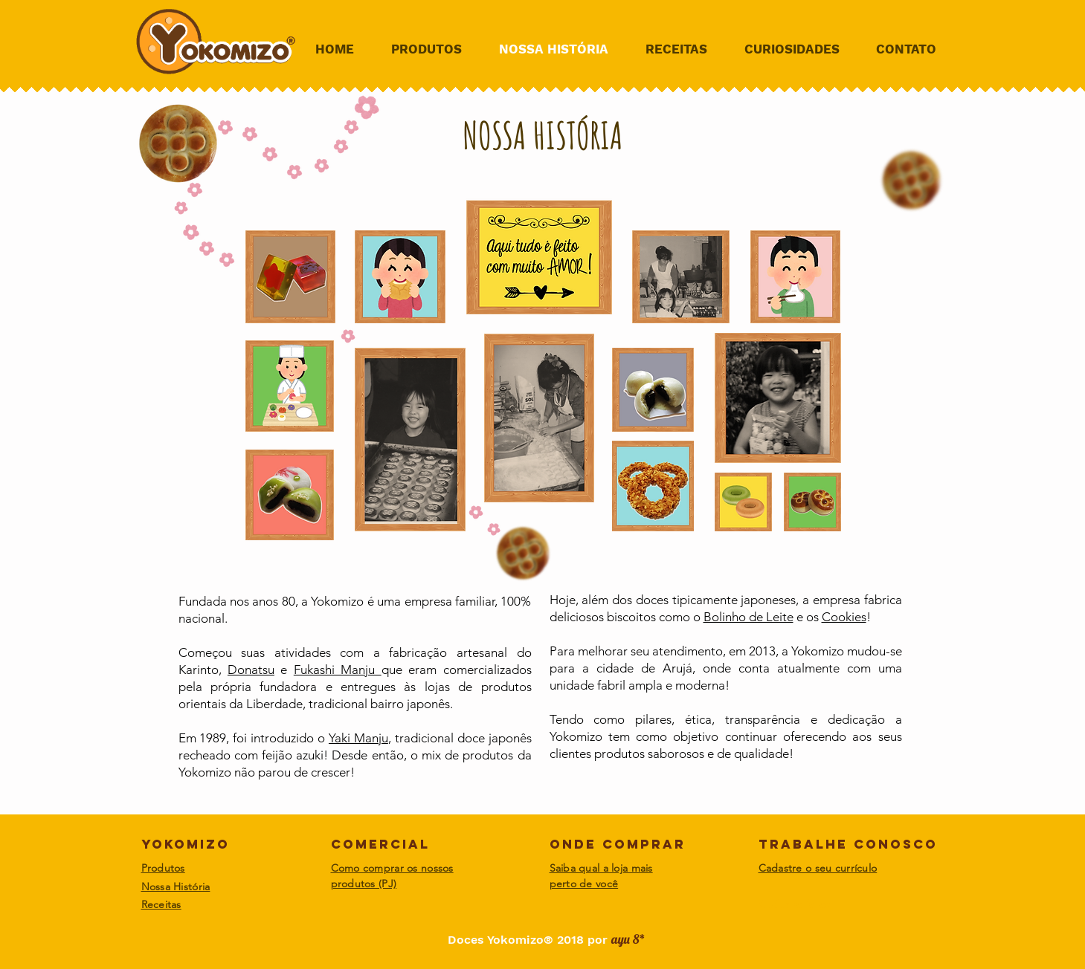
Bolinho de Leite (748, 616)
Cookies (844, 616)
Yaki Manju (358, 737)
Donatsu (251, 669)
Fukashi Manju (337, 669)
